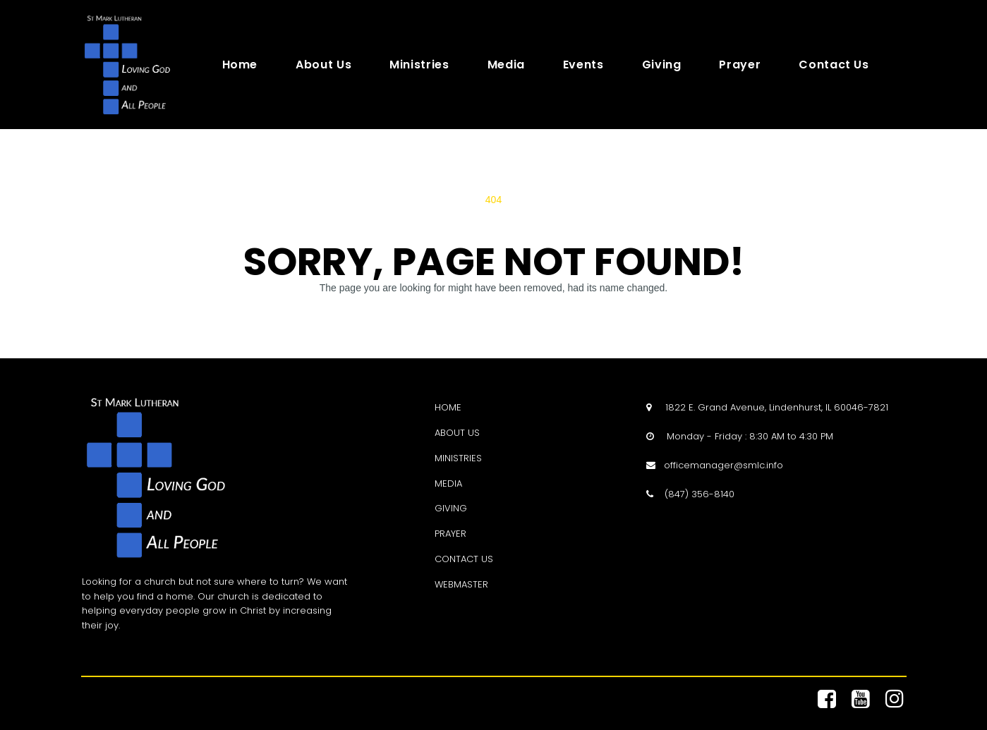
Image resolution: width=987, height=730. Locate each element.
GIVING (451, 508)
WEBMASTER (461, 584)
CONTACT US (464, 559)
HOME (448, 407)
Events (583, 65)
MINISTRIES (458, 458)
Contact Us (833, 65)
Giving (662, 65)
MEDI (445, 483)
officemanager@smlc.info (723, 465)
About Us (323, 65)
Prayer (740, 65)
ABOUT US (457, 432)
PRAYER (450, 533)
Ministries (419, 65)
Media (506, 65)
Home (240, 65)
